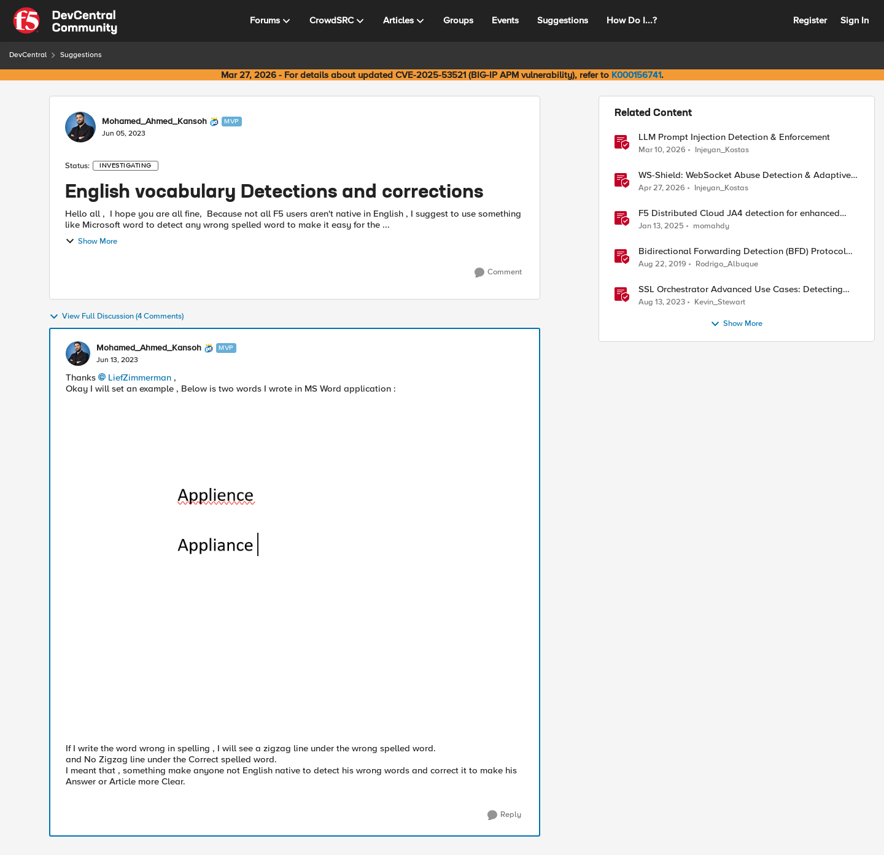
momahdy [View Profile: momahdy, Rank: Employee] (711, 226)
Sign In (854, 20)
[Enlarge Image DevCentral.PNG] (295, 565)
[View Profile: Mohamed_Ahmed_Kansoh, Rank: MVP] (80, 127)
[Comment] (498, 272)
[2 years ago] (661, 303)
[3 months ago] (661, 188)
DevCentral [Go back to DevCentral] (28, 55)
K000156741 (636, 74)
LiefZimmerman (139, 377)
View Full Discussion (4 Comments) (116, 317)
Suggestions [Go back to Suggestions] (81, 55)
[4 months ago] (662, 150)
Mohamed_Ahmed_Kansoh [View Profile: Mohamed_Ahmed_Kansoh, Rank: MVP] (154, 121)
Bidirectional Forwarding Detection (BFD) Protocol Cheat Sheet (742, 251)
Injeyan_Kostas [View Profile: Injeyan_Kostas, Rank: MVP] (722, 149)
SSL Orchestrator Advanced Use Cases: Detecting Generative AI (740, 289)
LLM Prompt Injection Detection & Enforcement (734, 137)
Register (810, 20)
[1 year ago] (661, 226)
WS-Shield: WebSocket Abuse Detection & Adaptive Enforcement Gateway (744, 175)
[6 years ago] (662, 264)
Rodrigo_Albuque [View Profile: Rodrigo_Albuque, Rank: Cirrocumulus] (727, 264)
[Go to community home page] (65, 21)
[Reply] (504, 815)
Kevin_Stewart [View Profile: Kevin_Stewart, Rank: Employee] (719, 302)
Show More (91, 241)
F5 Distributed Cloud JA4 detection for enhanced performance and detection (739, 213)
